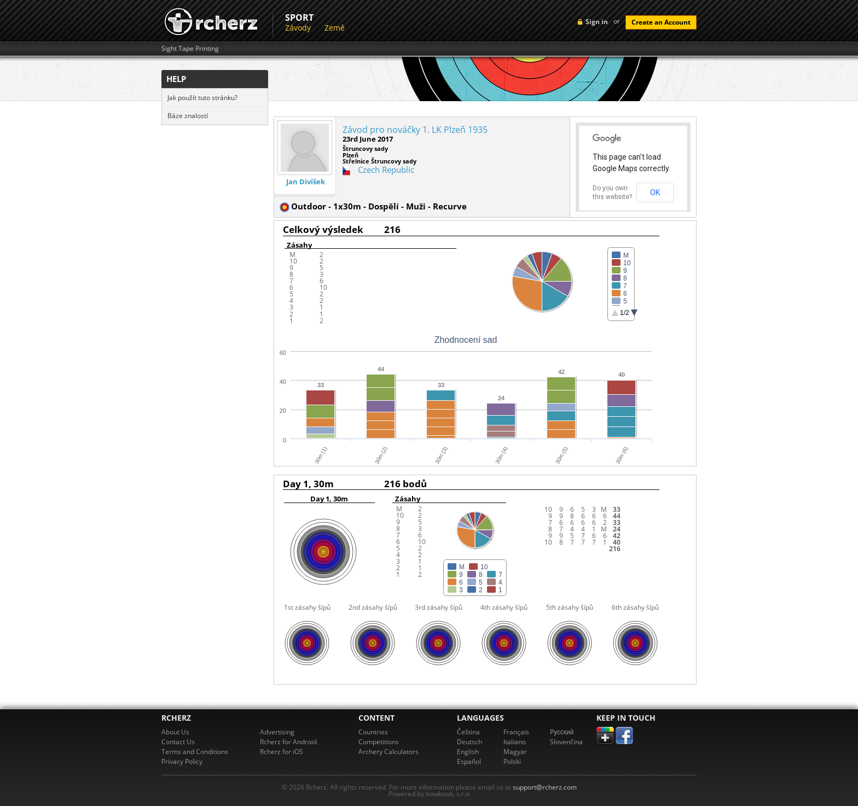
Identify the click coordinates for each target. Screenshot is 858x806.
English (468, 751)
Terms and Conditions (194, 751)
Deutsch (469, 741)
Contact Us (178, 741)
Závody (298, 27)
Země (334, 27)
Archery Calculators (388, 751)
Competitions (378, 741)
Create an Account (661, 22)
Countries (373, 732)
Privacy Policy (181, 761)
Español (469, 761)
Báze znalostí (187, 115)
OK (655, 192)
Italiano (514, 741)
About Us (175, 732)
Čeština (468, 732)
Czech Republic (386, 169)
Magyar (515, 751)
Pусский (562, 732)
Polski (512, 761)
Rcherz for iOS (281, 751)
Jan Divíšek (305, 181)
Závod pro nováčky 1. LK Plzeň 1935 (415, 130)
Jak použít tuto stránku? (202, 97)
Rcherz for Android (288, 741)
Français (516, 732)
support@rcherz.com (545, 787)
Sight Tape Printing (190, 48)
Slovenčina (566, 741)
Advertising (277, 732)
